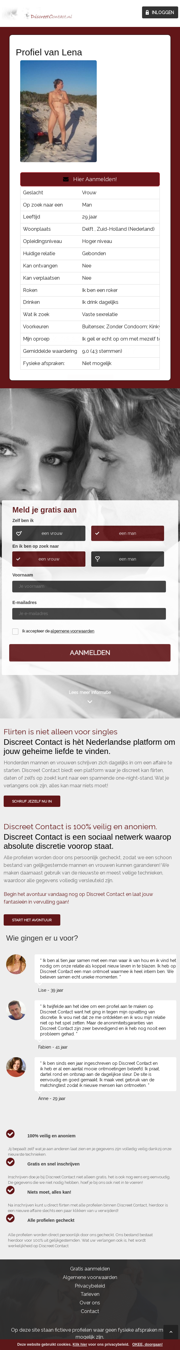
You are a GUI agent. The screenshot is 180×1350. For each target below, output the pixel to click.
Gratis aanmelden (90, 1269)
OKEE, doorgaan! (147, 1344)
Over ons (90, 1303)
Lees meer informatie (90, 692)
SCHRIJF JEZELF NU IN (32, 801)
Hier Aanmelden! (90, 179)
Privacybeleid (90, 1286)
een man (127, 533)
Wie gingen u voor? (90, 453)
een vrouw (52, 533)
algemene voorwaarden (72, 631)
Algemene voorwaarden (90, 1277)
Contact (90, 1311)
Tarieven (90, 1294)
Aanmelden (90, 652)
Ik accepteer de (58, 631)
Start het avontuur (32, 920)
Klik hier (80, 1344)
